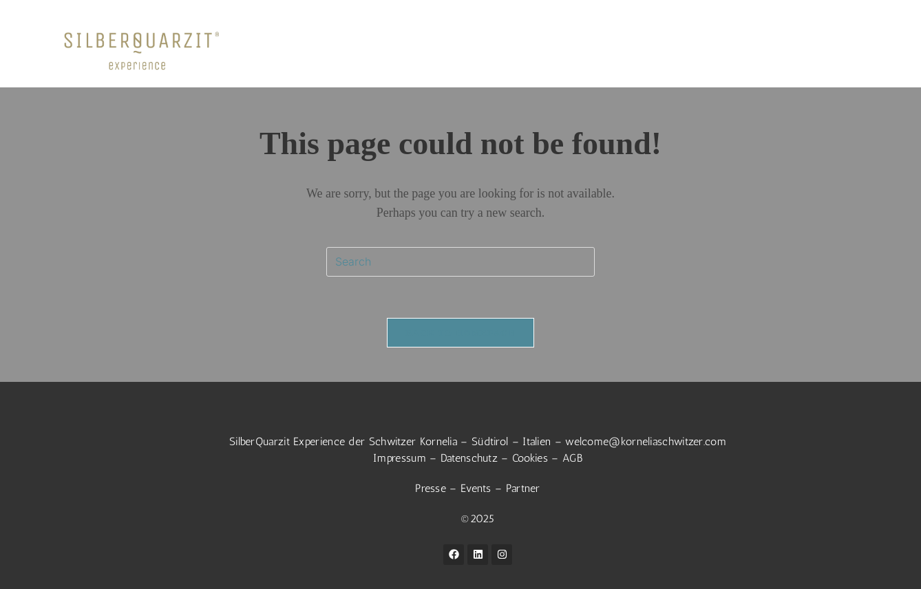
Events (475, 488)
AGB (572, 457)
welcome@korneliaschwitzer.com (645, 441)
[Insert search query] (460, 262)
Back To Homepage (460, 333)
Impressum (399, 457)
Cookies (530, 457)
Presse (430, 488)
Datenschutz (469, 457)
